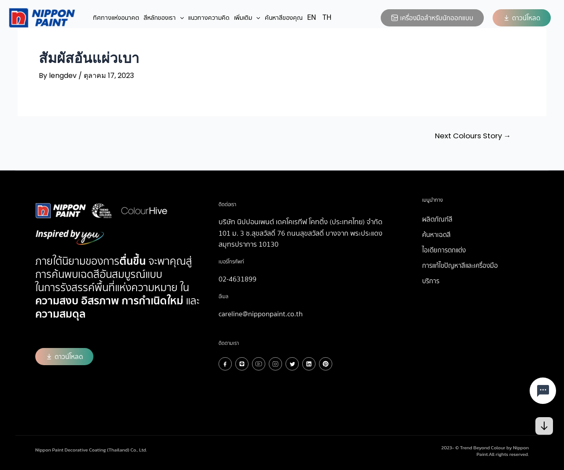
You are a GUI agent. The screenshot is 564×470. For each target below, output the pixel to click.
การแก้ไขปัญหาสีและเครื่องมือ (460, 265)
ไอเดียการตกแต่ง (444, 250)
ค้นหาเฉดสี (436, 234)
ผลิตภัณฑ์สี (437, 219)
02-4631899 (237, 279)
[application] (180, 17)
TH (327, 17)
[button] (522, 17)
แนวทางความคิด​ (209, 17)
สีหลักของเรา (164, 17)
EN (311, 17)
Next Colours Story (471, 136)
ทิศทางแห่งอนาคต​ (116, 17)
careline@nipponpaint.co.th (261, 313)
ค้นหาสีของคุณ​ (284, 17)
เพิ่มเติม (247, 17)
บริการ (430, 280)
